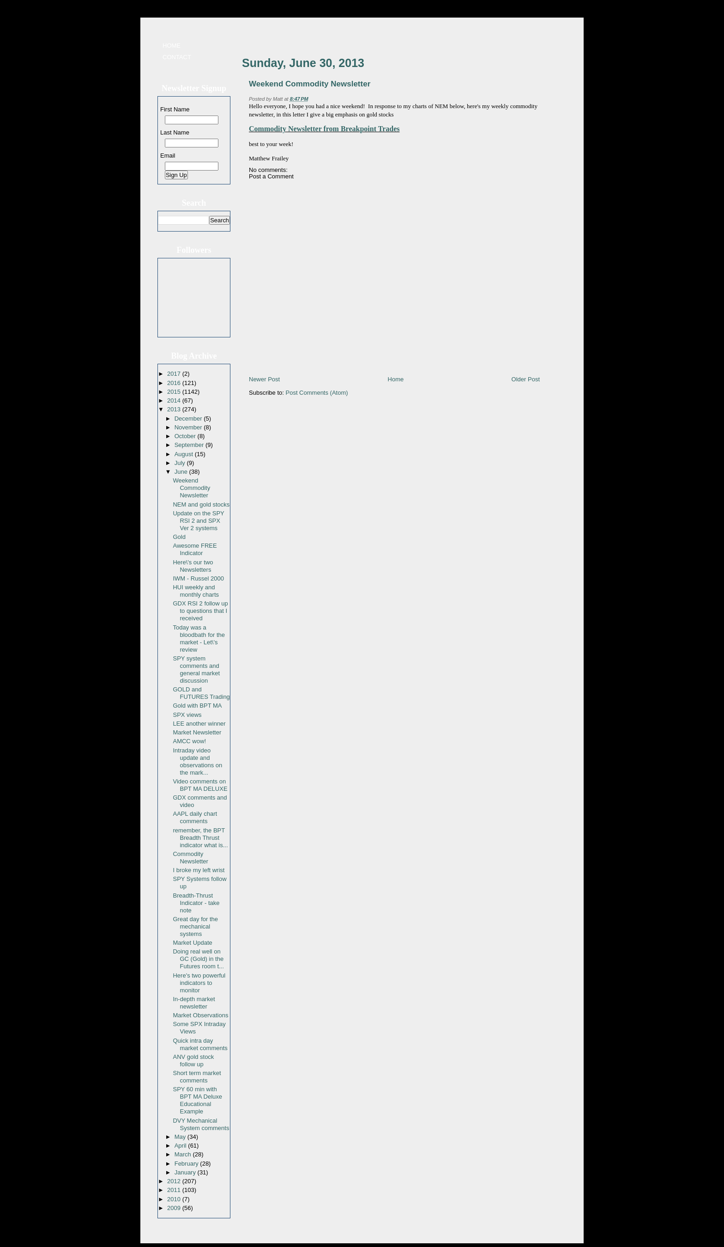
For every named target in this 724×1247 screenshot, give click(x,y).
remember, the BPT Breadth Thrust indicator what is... (200, 838)
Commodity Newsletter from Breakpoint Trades (324, 129)
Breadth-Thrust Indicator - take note (196, 903)
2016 (174, 382)
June (182, 471)
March (184, 1154)
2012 (174, 1181)
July (181, 462)
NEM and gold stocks (201, 504)
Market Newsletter (197, 732)
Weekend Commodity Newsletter (191, 488)
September (190, 444)
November (189, 427)
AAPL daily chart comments (195, 817)
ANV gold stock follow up (193, 1060)
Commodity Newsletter (190, 857)
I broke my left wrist (198, 870)
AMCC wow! (189, 741)
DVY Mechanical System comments (201, 1124)
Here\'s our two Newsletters (193, 566)
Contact (177, 57)
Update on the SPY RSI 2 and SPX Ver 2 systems (198, 521)
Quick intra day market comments (200, 1044)
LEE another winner (199, 723)
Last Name (174, 132)
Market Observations (200, 1015)
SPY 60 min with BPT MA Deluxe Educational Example (197, 1100)
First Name (175, 109)
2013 (174, 409)
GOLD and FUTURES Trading (201, 693)
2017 (174, 373)
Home (172, 45)
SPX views (187, 714)
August (185, 454)
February (187, 1163)
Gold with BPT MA (197, 705)
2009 (174, 1207)
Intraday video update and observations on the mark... (197, 761)
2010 (174, 1199)
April (181, 1145)
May (181, 1136)
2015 (174, 391)
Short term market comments (197, 1077)
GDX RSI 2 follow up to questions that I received (200, 611)
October (186, 436)
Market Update (192, 942)
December (189, 418)
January (186, 1172)
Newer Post (264, 379)
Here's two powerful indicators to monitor (199, 983)
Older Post (526, 379)
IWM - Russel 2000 (198, 578)
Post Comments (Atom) (317, 392)
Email (167, 155)
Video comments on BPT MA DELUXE (200, 785)
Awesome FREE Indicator (195, 549)
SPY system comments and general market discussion (196, 669)
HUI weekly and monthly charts (196, 591)
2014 (174, 400)
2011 (174, 1189)
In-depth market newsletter (194, 1003)
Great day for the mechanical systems (195, 926)
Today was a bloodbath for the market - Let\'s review (199, 638)
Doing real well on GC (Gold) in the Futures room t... (198, 959)
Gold (179, 536)
